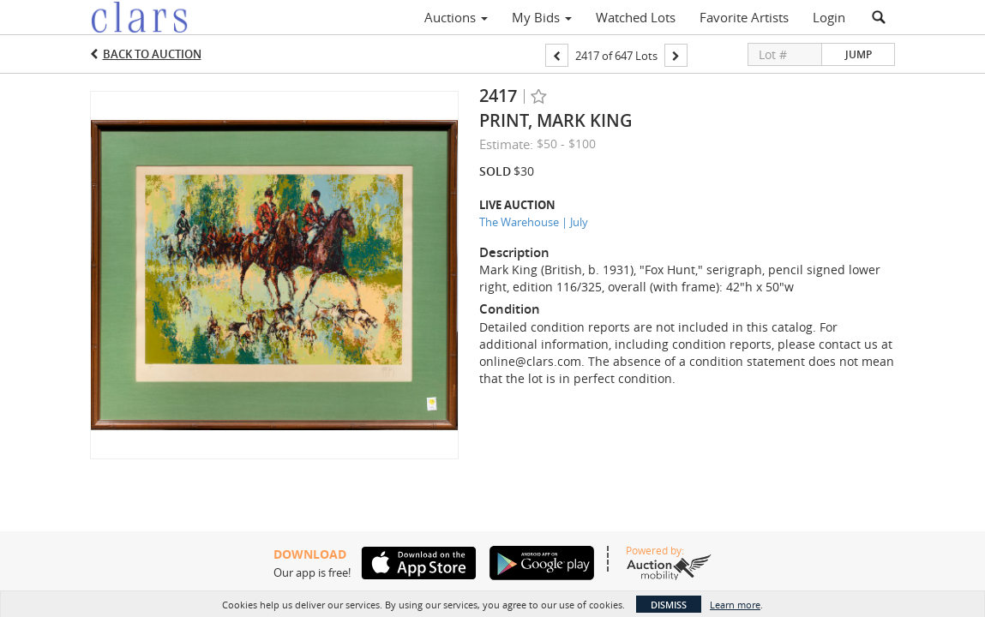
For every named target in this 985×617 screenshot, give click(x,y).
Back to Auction (152, 54)
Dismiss (669, 604)
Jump (858, 54)
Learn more (735, 604)
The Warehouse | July (533, 222)
